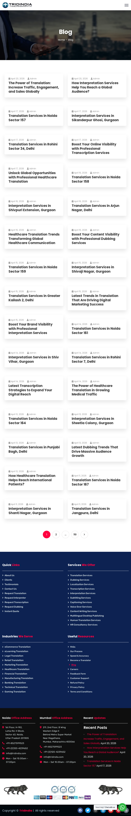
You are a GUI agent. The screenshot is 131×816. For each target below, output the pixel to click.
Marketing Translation (16, 664)
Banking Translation (15, 682)
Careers (74, 669)
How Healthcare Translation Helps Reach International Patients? (32, 480)
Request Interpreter (15, 597)
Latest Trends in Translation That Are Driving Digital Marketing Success (95, 300)
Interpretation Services (82, 593)
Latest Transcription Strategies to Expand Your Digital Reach (31, 390)
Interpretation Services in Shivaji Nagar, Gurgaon (93, 269)
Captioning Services (81, 602)
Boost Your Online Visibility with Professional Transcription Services (94, 148)
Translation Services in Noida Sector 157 (33, 118)
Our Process (76, 651)
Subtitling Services (80, 597)
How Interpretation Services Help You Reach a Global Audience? (95, 87)
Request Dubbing (14, 606)
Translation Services (81, 575)
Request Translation (15, 593)
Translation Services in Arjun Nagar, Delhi (96, 208)
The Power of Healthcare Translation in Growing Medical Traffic (92, 390)
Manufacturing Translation (19, 678)
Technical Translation (16, 687)
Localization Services (82, 584)
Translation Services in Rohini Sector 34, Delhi (33, 146)
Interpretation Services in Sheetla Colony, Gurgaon (93, 421)
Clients (8, 580)
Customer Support (79, 678)
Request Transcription (16, 602)
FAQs (72, 647)
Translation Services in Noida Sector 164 (33, 421)
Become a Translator (80, 660)
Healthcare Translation (17, 669)
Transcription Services (82, 588)
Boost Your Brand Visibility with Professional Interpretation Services (31, 328)
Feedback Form (78, 674)
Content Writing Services (83, 611)
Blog (73, 665)
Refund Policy (77, 682)
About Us (9, 575)
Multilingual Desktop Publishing (87, 615)
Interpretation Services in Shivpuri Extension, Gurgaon (32, 208)
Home (61, 40)
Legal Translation (14, 655)
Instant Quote (12, 611)
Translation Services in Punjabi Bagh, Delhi (34, 449)
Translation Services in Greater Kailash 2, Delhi (28, 298)
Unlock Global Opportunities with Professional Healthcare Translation (33, 177)
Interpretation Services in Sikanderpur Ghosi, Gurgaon (95, 118)
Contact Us (11, 588)
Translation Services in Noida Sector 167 (96, 482)
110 (75, 534)
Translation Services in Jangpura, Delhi (91, 511)
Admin (32, 78)
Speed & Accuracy (79, 656)
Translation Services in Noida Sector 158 (96, 179)
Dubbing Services (79, 580)
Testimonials (11, 584)
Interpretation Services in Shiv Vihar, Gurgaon (34, 359)
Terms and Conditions (81, 691)
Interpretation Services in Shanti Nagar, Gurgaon (30, 511)
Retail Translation (14, 660)
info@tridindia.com (16, 753)
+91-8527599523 (15, 743)
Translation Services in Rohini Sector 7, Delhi (96, 359)
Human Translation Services (85, 620)
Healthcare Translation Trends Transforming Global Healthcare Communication (34, 238)
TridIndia (25, 810)
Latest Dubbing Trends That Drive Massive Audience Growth (95, 451)
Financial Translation (16, 673)
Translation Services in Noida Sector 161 (96, 331)
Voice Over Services (81, 606)
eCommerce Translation (18, 646)
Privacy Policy (77, 687)
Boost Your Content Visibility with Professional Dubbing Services (96, 238)
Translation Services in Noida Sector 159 (33, 269)
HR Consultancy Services (83, 624)
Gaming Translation (15, 691)
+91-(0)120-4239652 (17, 748)
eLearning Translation (16, 651)
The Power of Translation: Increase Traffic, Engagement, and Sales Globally (34, 87)
